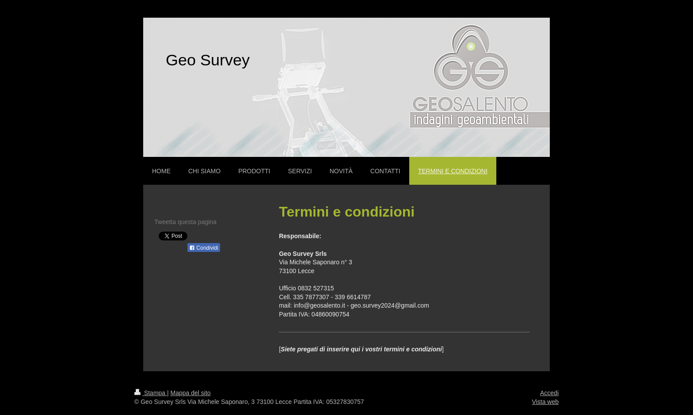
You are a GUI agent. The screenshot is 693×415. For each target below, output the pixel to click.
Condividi (203, 248)
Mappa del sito (191, 392)
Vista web (545, 401)
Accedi (549, 392)
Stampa (150, 392)
